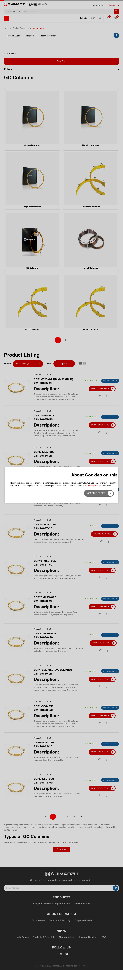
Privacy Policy (94, 49)
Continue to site (96, 57)
